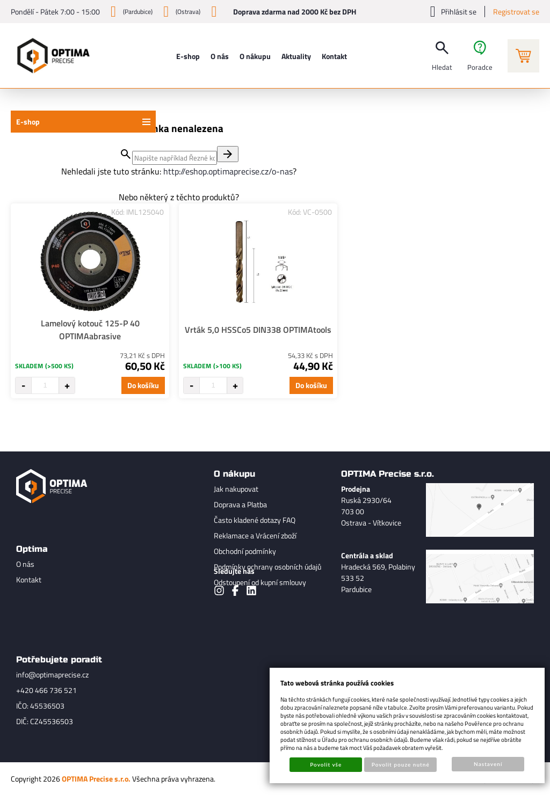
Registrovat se (516, 11)
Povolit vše (326, 764)
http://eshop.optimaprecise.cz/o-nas (228, 171)
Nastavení (488, 764)
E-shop (28, 121)
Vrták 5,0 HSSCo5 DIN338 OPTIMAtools (258, 329)
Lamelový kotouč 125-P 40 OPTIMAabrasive (90, 329)
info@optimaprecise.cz (52, 674)
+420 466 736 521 (46, 690)
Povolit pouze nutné (401, 764)
